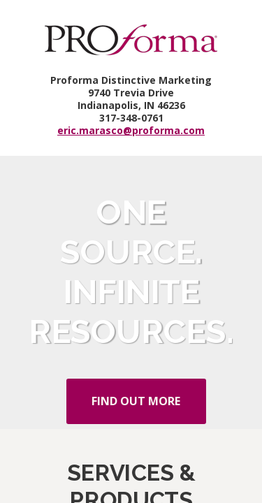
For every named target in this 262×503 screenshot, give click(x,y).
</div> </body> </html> (131, 251)
